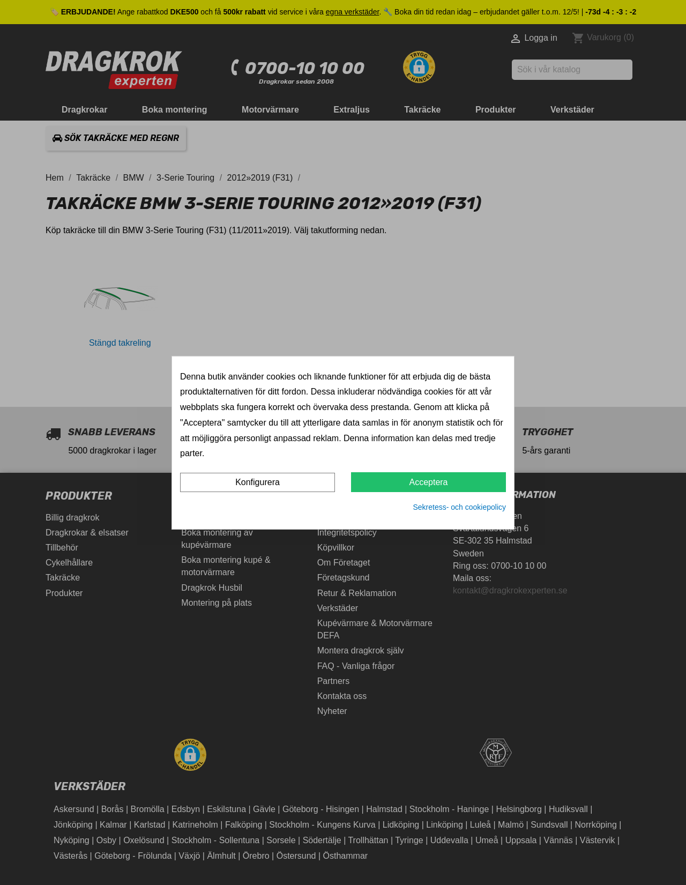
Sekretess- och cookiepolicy (459, 507)
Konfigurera (257, 482)
